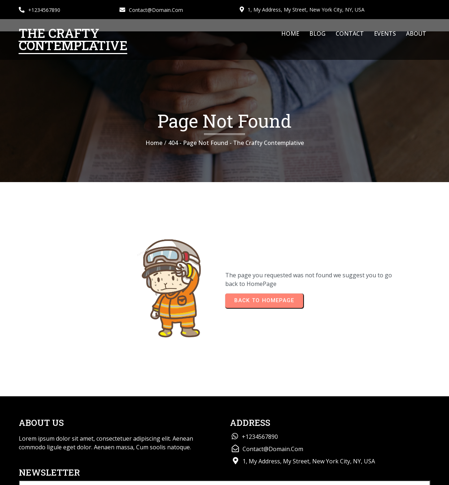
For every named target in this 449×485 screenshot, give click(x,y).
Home (153, 146)
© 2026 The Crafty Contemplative (61, 476)
